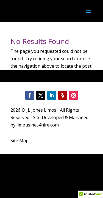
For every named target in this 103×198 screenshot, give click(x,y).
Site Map (19, 141)
